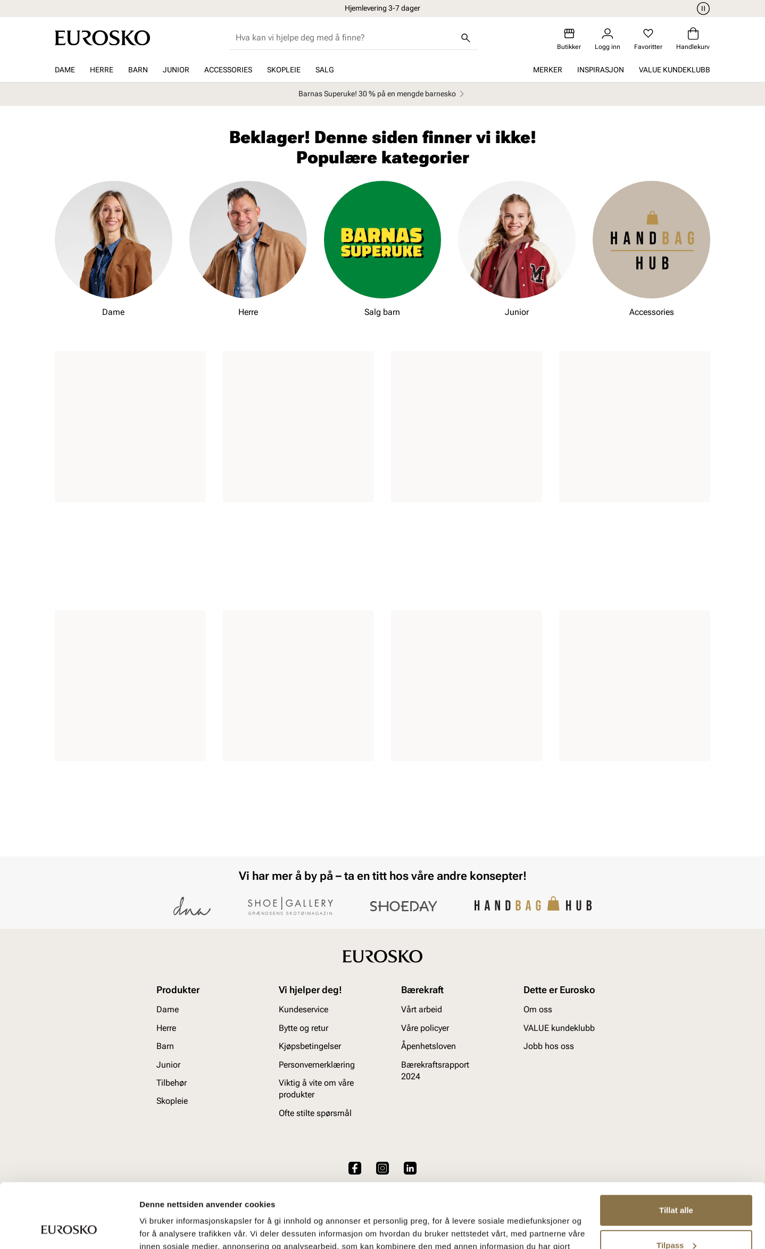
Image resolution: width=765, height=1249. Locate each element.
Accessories (228, 69)
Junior (176, 69)
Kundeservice (303, 1010)
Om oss (537, 1010)
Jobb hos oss (548, 1046)
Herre (101, 69)
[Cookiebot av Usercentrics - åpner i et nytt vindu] (68, 1228)
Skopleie (284, 69)
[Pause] (701, 8)
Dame (65, 69)
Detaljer (154, 1228)
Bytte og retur (303, 1028)
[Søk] (466, 37)
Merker (547, 69)
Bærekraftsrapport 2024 (435, 1070)
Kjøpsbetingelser (310, 1046)
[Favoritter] (648, 39)
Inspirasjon (600, 69)
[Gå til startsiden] (102, 37)
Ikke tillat (676, 1219)
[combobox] (345, 38)
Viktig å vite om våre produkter (316, 1089)
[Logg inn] (607, 39)
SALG (324, 69)
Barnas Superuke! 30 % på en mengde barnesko (382, 93)
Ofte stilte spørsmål (315, 1113)
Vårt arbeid (421, 1010)
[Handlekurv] (693, 39)
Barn (138, 69)
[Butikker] (568, 39)
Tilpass (676, 1184)
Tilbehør (171, 1083)
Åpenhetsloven (428, 1046)
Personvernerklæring (317, 1065)
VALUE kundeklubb (674, 69)
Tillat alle (676, 1149)
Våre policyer (425, 1028)
